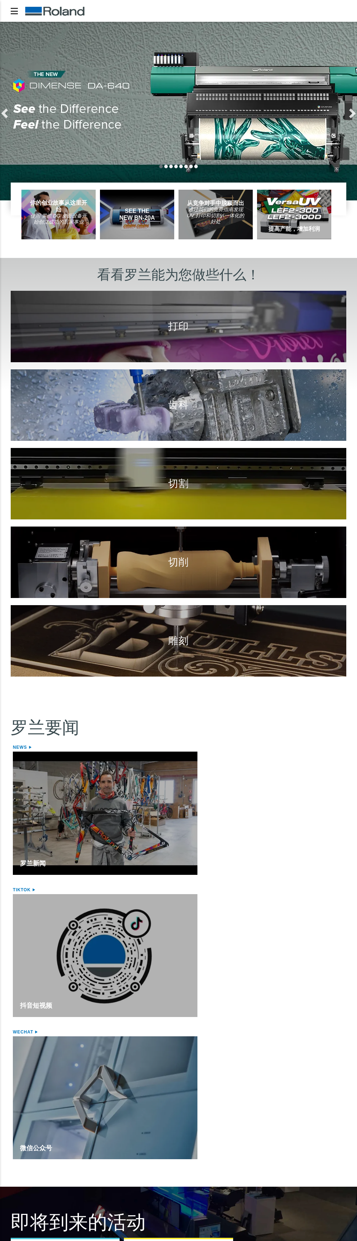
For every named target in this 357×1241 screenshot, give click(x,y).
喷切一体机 (27, 1139)
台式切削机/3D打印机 (244, 1118)
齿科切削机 (234, 1139)
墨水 (18, 1156)
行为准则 (229, 1200)
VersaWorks (302, 1130)
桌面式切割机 (102, 1139)
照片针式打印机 (172, 1147)
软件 (290, 1118)
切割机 (91, 1118)
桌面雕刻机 (166, 1130)
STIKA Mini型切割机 (110, 1147)
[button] (27, 111)
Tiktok (134, 747)
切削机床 (231, 1130)
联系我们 (332, 1200)
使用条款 (127, 1200)
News (21, 747)
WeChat (248, 747)
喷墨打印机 (27, 1130)
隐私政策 (24, 1200)
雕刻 (156, 1118)
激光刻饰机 (166, 1139)
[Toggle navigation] (14, 11)
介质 (18, 1147)
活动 (26, 914)
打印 (16, 1118)
